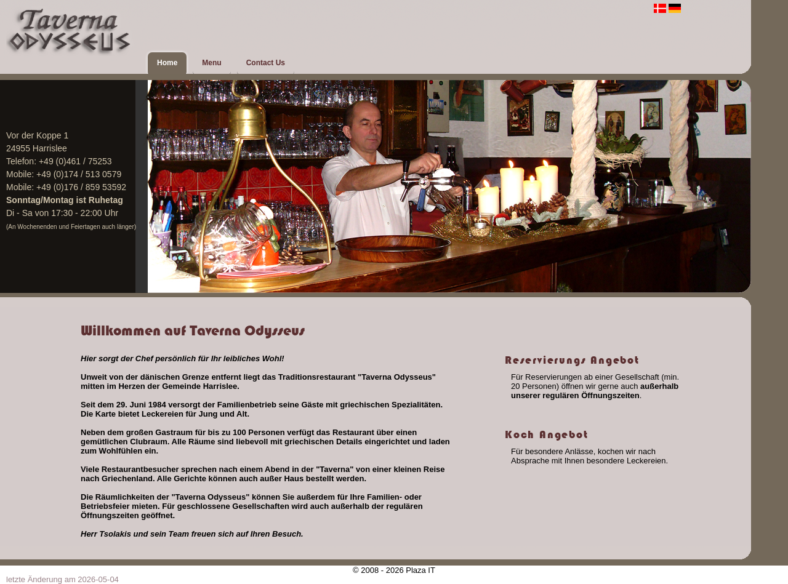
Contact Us (265, 62)
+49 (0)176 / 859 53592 (81, 187)
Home (167, 62)
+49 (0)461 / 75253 (75, 161)
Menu (211, 62)
